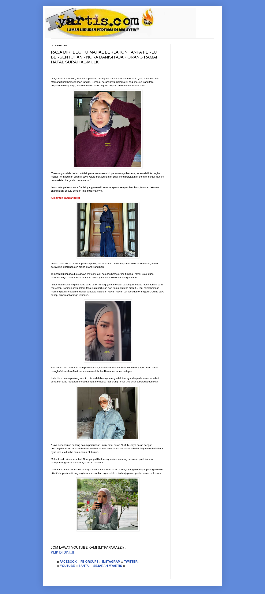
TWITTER (131, 561)
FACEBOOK (68, 561)
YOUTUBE (67, 565)
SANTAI (84, 565)
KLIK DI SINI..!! (62, 552)
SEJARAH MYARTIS (107, 565)
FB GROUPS (89, 561)
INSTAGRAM (111, 561)
